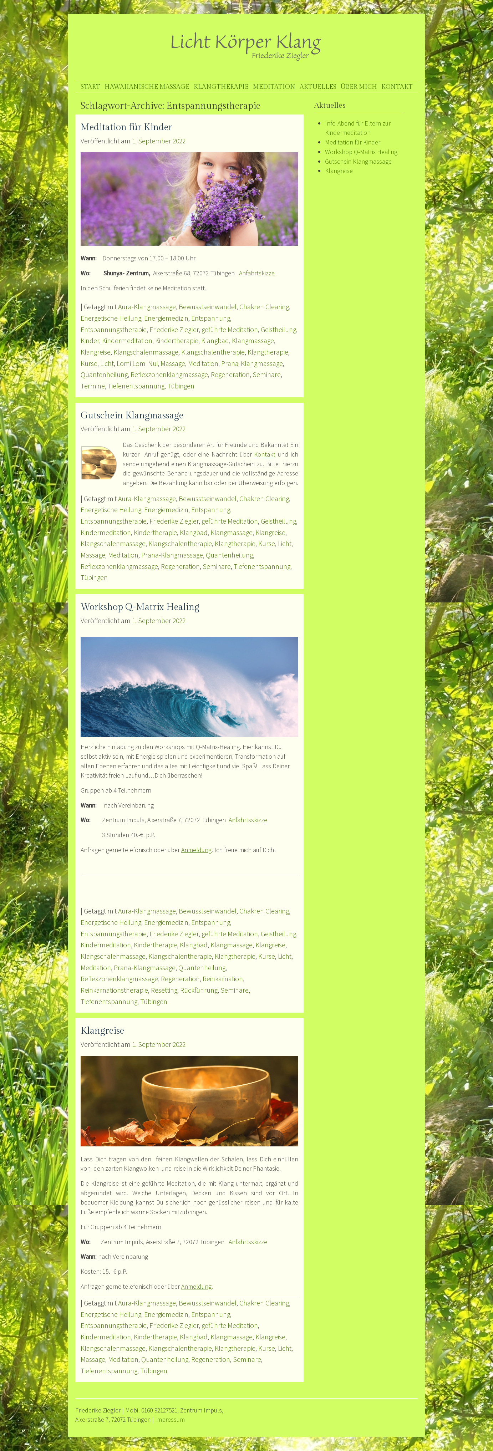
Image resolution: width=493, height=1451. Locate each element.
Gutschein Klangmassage (132, 415)
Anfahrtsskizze (248, 820)
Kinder (90, 340)
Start (90, 87)
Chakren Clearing (264, 306)
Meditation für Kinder (126, 127)
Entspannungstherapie (114, 329)
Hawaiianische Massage (147, 87)
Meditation (274, 87)
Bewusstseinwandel (208, 306)
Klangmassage (253, 340)
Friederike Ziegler (174, 329)
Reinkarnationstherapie (114, 990)
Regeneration (230, 374)
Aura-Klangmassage (147, 306)
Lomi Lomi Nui (137, 363)
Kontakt (397, 87)
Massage (173, 363)
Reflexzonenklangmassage (169, 374)
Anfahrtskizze (257, 273)
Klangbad (215, 340)
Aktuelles (318, 87)
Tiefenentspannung (136, 386)
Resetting (164, 990)
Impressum (170, 1420)
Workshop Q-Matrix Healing (140, 607)
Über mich (359, 87)
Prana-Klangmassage (252, 363)
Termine (93, 386)
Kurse (89, 363)
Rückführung (199, 990)
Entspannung (210, 318)
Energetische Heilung (111, 318)
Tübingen (180, 386)
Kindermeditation (127, 340)
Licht (107, 363)
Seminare (267, 374)
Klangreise (96, 352)
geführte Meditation (230, 329)
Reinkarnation (223, 978)
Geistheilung (278, 329)
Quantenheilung (104, 374)
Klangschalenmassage (145, 352)
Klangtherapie (221, 87)
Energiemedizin (166, 318)
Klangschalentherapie (213, 352)
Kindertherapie (176, 340)
